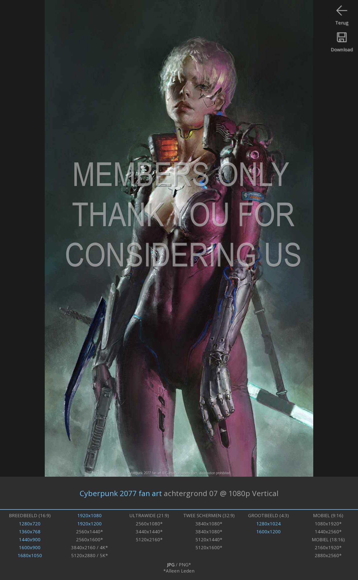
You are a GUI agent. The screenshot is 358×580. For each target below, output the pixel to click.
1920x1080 (89, 515)
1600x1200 (268, 531)
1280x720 (30, 523)
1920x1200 (89, 523)
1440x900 (30, 539)
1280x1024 (268, 523)
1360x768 (30, 531)
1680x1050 (30, 555)
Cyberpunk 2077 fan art (121, 493)
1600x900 (30, 547)
